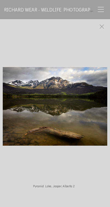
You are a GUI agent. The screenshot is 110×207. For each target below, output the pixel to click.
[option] (55, 109)
